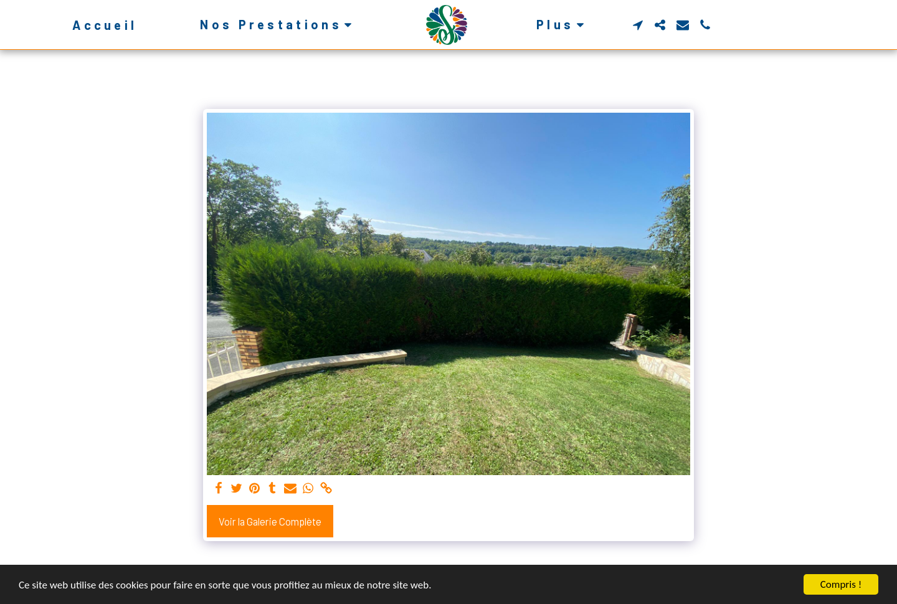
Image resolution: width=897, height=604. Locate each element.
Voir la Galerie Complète (270, 521)
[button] (278, 24)
